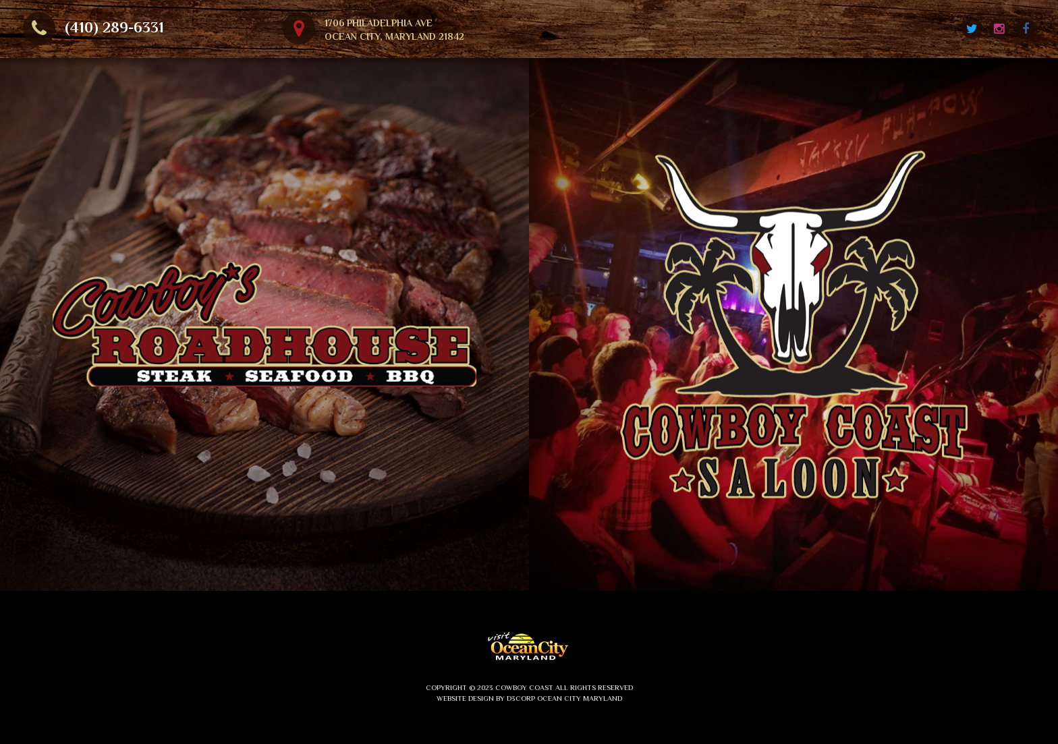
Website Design (465, 698)
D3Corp (521, 698)
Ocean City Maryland (579, 698)
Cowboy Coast (524, 687)
